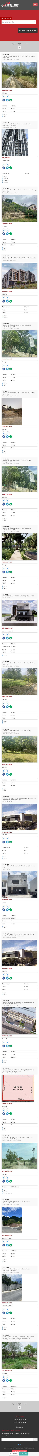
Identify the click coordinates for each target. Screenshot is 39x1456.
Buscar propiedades (27, 30)
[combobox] (18, 22)
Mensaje (23, 1454)
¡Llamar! (13, 1454)
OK (35, 1440)
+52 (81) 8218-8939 (19, 1420)
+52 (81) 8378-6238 (19, 1422)
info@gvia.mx (19, 1427)
